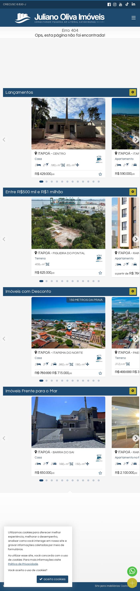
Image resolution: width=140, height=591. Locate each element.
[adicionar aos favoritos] (104, 174)
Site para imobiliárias (107, 586)
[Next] (103, 124)
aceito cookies (52, 579)
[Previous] (37, 124)
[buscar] (95, 71)
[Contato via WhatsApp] (132, 571)
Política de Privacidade (23, 564)
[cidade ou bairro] (61, 71)
